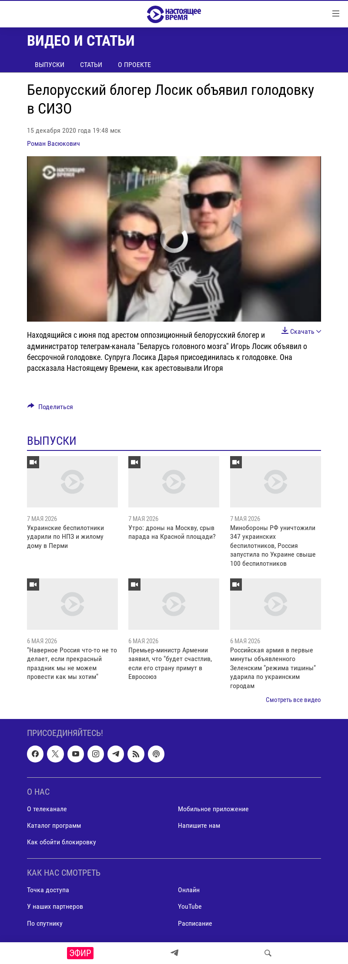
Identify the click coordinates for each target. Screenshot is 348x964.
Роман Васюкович (53, 143)
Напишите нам (199, 825)
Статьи (91, 64)
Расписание (195, 923)
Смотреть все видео (293, 700)
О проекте (134, 64)
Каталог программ (54, 825)
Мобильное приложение (213, 809)
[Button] (50, 409)
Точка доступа (48, 890)
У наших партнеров (55, 907)
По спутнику (45, 923)
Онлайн (189, 890)
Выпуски (49, 64)
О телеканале (47, 809)
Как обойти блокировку (61, 842)
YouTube (190, 907)
